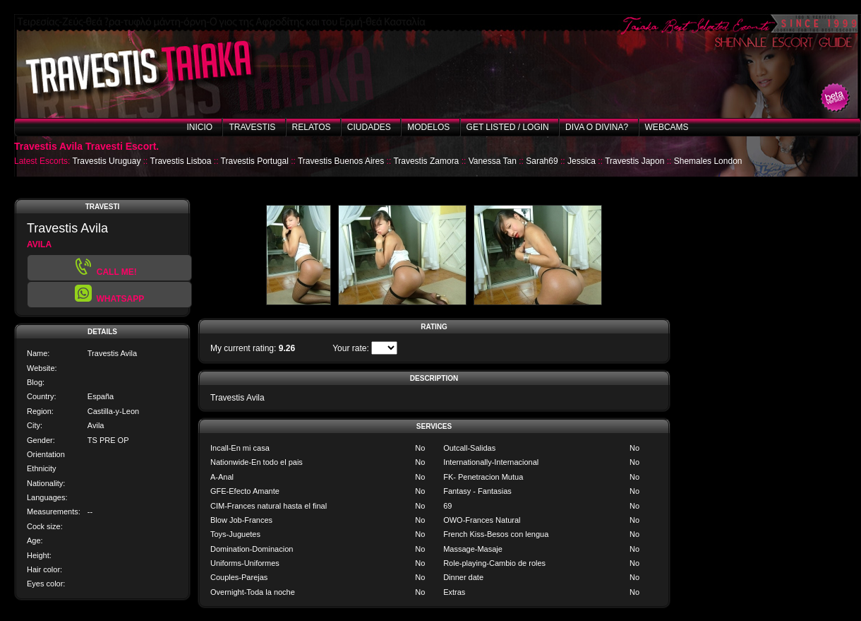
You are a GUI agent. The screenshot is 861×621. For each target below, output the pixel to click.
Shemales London (708, 161)
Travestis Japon (634, 161)
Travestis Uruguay (106, 161)
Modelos (428, 127)
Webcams (667, 127)
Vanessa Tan (493, 161)
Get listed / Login (507, 127)
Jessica (581, 161)
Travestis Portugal (255, 161)
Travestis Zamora (426, 161)
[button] (109, 294)
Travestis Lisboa (181, 161)
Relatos (311, 127)
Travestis (252, 127)
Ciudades (369, 127)
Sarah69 (542, 161)
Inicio (199, 127)
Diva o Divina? (596, 127)
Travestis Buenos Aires (341, 161)
